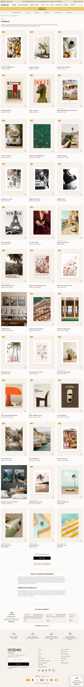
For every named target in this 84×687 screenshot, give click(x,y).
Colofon (40, 653)
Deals (47, 4)
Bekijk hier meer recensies (42, 625)
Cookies (62, 660)
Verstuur (18, 664)
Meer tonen (42, 558)
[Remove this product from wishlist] (25, 62)
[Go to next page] (49, 564)
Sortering (69, 12)
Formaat (36, 12)
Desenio (46, 683)
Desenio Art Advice (65, 649)
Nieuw (52, 4)
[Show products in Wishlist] (78, 5)
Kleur (27, 12)
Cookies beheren (64, 663)
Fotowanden (73, 4)
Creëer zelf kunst (34, 4)
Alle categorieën (16, 12)
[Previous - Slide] (21, 618)
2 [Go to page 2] (39, 564)
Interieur (65, 4)
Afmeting (47, 12)
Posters (14, 4)
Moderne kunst (8, 15)
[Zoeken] (75, 5)
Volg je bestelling (64, 653)
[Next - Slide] (80, 618)
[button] (77, 681)
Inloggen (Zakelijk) (42, 666)
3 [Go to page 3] (41, 564)
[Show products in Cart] (81, 5)
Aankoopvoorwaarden (66, 656)
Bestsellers (58, 4)
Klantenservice (64, 651)
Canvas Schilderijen (23, 4)
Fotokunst (16, 15)
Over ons (40, 649)
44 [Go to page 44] (47, 564)
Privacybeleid (64, 658)
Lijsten (43, 4)
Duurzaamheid (41, 658)
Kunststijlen (58, 12)
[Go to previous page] (34, 564)
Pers (39, 651)
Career (39, 656)
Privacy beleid (13, 667)
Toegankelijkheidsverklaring (44, 660)
